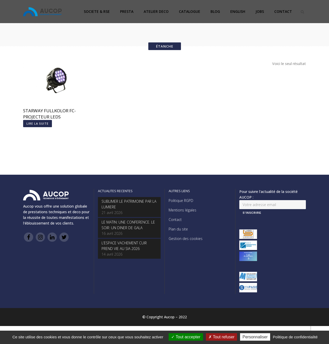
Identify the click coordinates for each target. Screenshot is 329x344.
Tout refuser (221, 337)
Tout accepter (185, 337)
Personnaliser (255, 337)
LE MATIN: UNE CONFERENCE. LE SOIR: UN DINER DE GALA (128, 225)
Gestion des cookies (186, 238)
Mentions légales (182, 210)
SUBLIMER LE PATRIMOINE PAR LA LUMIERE (129, 204)
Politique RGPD (181, 200)
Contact (175, 219)
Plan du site (178, 229)
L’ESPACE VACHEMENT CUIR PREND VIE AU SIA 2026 (124, 245)
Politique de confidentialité (295, 337)
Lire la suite (37, 123)
